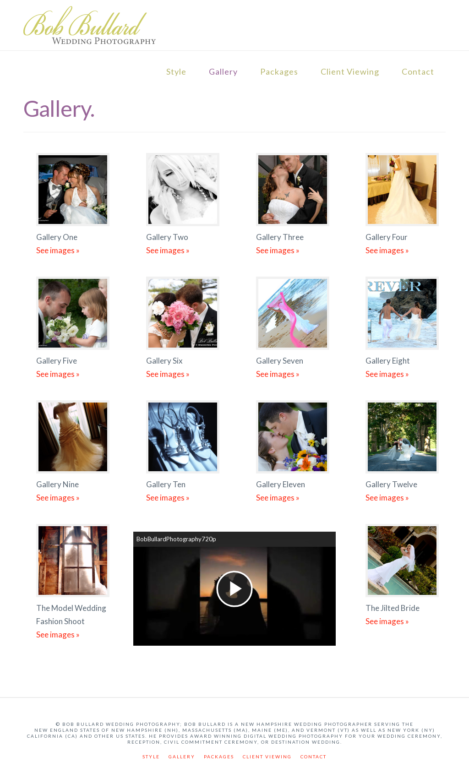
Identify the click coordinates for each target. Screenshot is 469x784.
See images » (58, 250)
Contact (418, 71)
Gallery (223, 71)
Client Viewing (350, 71)
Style (176, 71)
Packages (279, 71)
